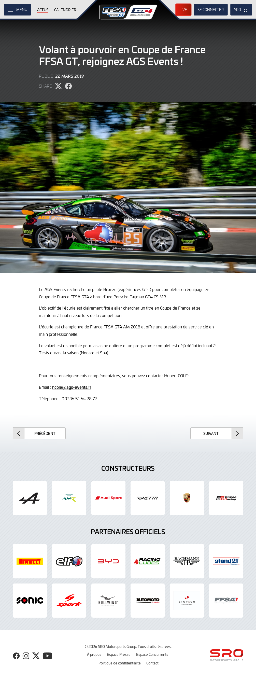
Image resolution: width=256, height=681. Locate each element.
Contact (152, 662)
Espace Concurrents (152, 654)
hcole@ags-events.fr (71, 387)
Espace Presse (119, 654)
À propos (94, 654)
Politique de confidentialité (119, 662)
